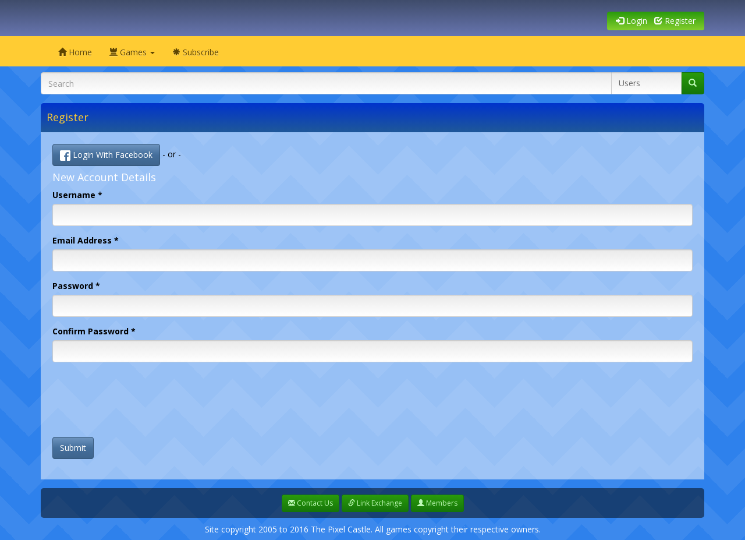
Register (675, 20)
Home (75, 52)
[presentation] (140, 405)
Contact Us (310, 503)
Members (437, 503)
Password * (76, 285)
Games (132, 52)
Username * (77, 194)
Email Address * (85, 240)
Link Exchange (375, 503)
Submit (73, 447)
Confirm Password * (94, 331)
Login (631, 20)
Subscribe (195, 52)
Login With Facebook (106, 155)
